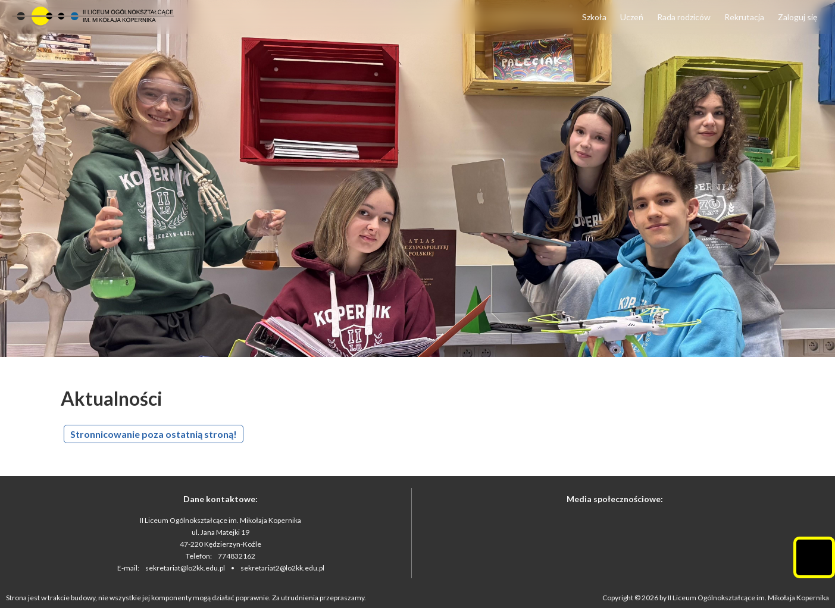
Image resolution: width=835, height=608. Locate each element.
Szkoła (594, 17)
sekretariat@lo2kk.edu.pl (185, 567)
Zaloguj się (797, 17)
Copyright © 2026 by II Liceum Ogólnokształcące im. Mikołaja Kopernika (715, 597)
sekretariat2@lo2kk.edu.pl (282, 567)
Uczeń (631, 17)
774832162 (236, 555)
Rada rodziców (684, 17)
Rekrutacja (744, 17)
